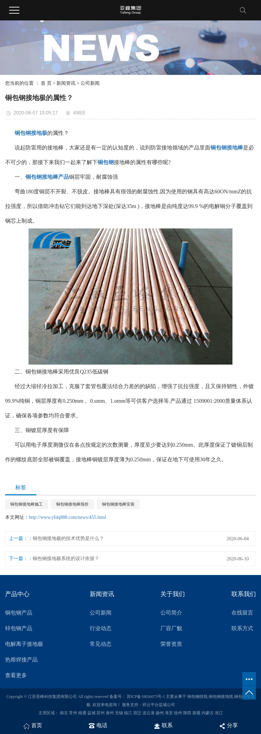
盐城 (91, 713)
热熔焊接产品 (21, 660)
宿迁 (137, 713)
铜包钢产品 (18, 613)
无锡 (119, 713)
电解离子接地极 (24, 644)
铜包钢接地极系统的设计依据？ (66, 558)
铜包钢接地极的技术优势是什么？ (68, 538)
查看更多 (16, 675)
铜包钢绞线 (197, 696)
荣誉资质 (171, 644)
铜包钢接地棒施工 (26, 504)
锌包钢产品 (18, 628)
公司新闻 (90, 83)
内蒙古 (208, 713)
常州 (73, 713)
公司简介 (171, 613)
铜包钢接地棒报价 (72, 504)
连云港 (148, 713)
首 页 (46, 83)
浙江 (219, 713)
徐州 (178, 713)
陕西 (187, 713)
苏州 (101, 713)
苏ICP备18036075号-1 (146, 696)
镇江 (128, 713)
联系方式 (242, 628)
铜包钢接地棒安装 (118, 504)
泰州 (110, 713)
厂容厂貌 (171, 628)
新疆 (196, 713)
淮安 (169, 713)
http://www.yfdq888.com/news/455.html (67, 517)
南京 (64, 713)
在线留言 (242, 613)
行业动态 (100, 628)
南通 (82, 713)
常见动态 (100, 644)
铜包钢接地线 (221, 696)
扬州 (160, 713)
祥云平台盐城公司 (158, 704)
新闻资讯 (65, 83)
